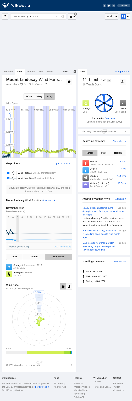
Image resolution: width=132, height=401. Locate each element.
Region (118, 153)
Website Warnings (82, 390)
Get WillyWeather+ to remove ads (99, 131)
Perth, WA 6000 (94, 271)
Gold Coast (35, 84)
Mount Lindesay (46, 84)
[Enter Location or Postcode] (38, 16)
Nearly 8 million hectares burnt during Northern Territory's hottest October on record (104, 216)
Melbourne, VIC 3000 (96, 276)
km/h (110, 16)
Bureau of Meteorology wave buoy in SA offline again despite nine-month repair (104, 234)
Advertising (79, 393)
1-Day (29, 96)
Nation (89, 153)
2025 (14, 256)
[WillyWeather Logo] (18, 5)
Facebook (118, 383)
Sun (41, 71)
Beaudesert (110, 118)
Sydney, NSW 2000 (95, 281)
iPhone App (59, 383)
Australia (11, 84)
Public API (79, 397)
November (58, 256)
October (34, 256)
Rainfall (31, 71)
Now (82, 71)
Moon (50, 71)
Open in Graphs (62, 163)
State (104, 153)
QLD (23, 84)
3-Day (39, 96)
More (65, 71)
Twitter (116, 387)
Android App (60, 387)
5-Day (50, 96)
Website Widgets (82, 387)
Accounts (78, 383)
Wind (20, 71)
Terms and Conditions (102, 387)
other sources (40, 387)
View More (118, 141)
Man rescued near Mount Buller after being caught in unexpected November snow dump (104, 246)
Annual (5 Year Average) (18, 288)
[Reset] (56, 16)
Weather (8, 71)
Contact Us (118, 390)
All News (119, 198)
